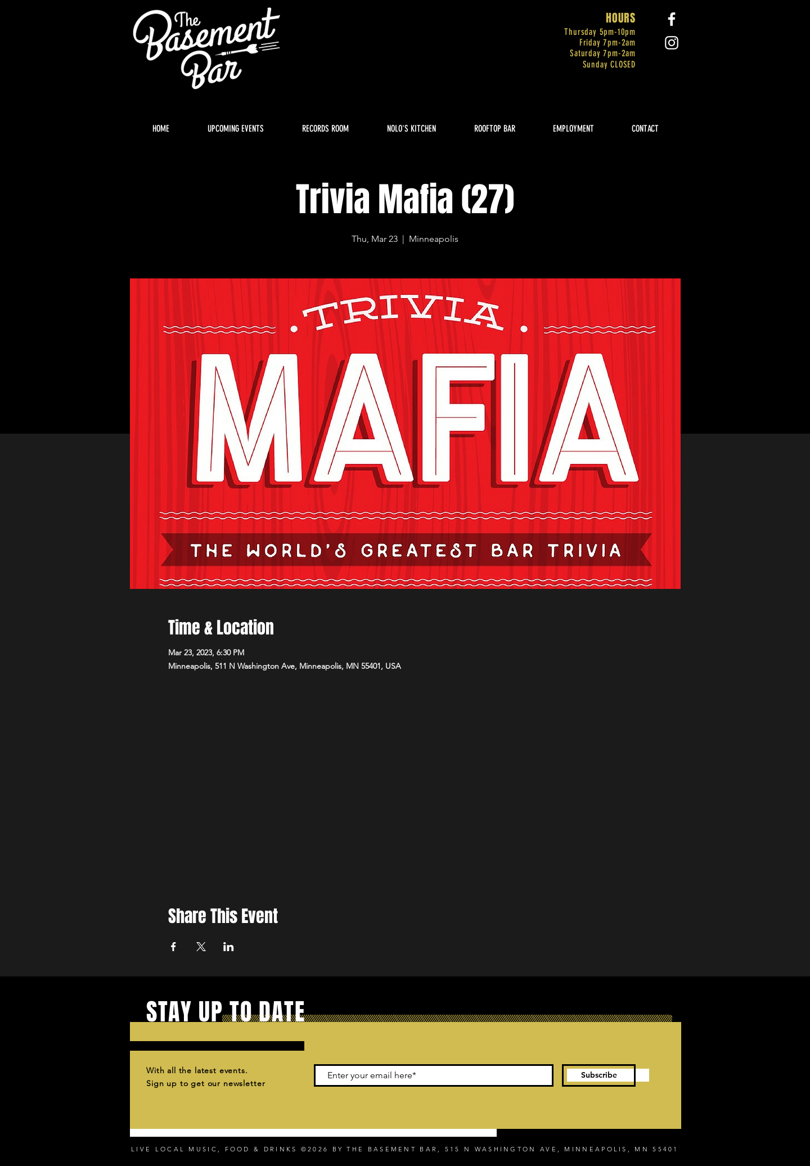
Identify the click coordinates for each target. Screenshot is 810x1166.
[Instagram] (672, 43)
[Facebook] (672, 19)
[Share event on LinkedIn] (228, 946)
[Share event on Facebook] (173, 946)
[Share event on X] (201, 946)
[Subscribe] (599, 1075)
